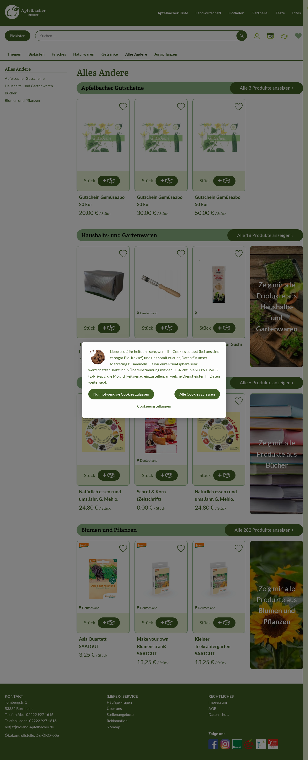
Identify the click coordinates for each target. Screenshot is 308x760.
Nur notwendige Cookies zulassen (121, 394)
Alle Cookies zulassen (197, 394)
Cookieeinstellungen (154, 406)
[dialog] (154, 380)
